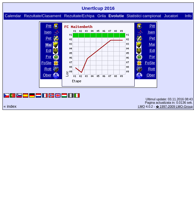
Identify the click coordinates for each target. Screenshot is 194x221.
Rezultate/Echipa (79, 16)
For (48, 57)
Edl (48, 50)
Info (188, 16)
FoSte (46, 63)
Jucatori (171, 16)
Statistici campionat (144, 16)
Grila (101, 16)
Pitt (48, 26)
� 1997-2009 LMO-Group (174, 106)
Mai (152, 44)
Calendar (13, 16)
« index (10, 106)
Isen (47, 32)
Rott (48, 69)
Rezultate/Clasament (42, 16)
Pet (48, 38)
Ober (47, 75)
